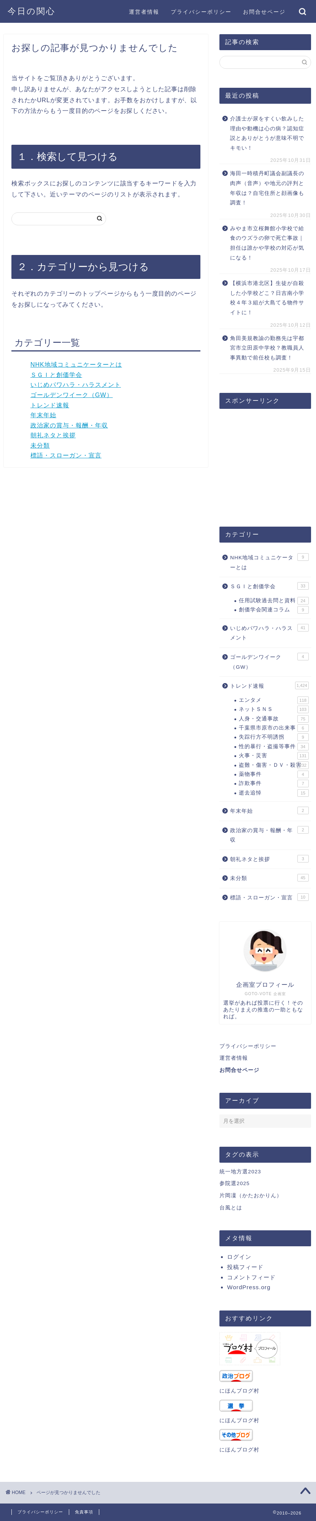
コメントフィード (251, 1277)
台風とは (230, 1208)
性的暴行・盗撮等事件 (273, 746)
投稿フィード (245, 1267)
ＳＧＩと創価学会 (56, 375)
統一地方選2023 (240, 1171)
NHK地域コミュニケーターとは (76, 364)
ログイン (239, 1257)
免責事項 (84, 1512)
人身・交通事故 (273, 719)
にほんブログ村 (239, 1391)
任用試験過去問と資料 (273, 601)
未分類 (40, 445)
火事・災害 (273, 756)
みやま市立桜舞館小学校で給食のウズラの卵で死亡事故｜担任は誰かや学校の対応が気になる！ (267, 243)
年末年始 (43, 415)
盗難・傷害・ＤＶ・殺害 (273, 765)
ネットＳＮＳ (273, 709)
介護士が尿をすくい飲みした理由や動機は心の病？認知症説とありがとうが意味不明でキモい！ (267, 133)
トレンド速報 (49, 405)
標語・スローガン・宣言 (66, 455)
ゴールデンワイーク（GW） (71, 395)
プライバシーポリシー (201, 11)
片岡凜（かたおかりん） (250, 1195)
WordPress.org (248, 1287)
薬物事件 (273, 774)
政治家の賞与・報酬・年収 (69, 425)
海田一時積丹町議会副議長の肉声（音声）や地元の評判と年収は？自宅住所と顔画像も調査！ (267, 188)
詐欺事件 (273, 783)
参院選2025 (234, 1183)
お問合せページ (264, 11)
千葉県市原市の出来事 (273, 728)
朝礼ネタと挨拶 (53, 435)
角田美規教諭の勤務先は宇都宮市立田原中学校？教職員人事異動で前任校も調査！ (267, 348)
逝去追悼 (273, 793)
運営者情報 (144, 11)
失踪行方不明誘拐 (273, 737)
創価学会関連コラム (273, 610)
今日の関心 (32, 11)
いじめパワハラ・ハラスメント (75, 384)
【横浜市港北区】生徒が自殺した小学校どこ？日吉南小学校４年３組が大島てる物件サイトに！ (267, 297)
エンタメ (273, 700)
